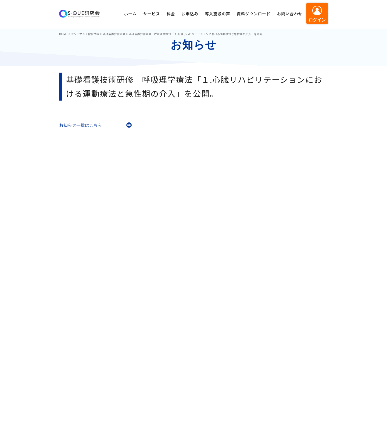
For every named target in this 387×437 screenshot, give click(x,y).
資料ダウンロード (253, 13)
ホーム (130, 13)
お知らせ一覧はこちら (80, 125)
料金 (170, 13)
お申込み (189, 13)
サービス (151, 13)
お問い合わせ (289, 13)
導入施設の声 (217, 13)
